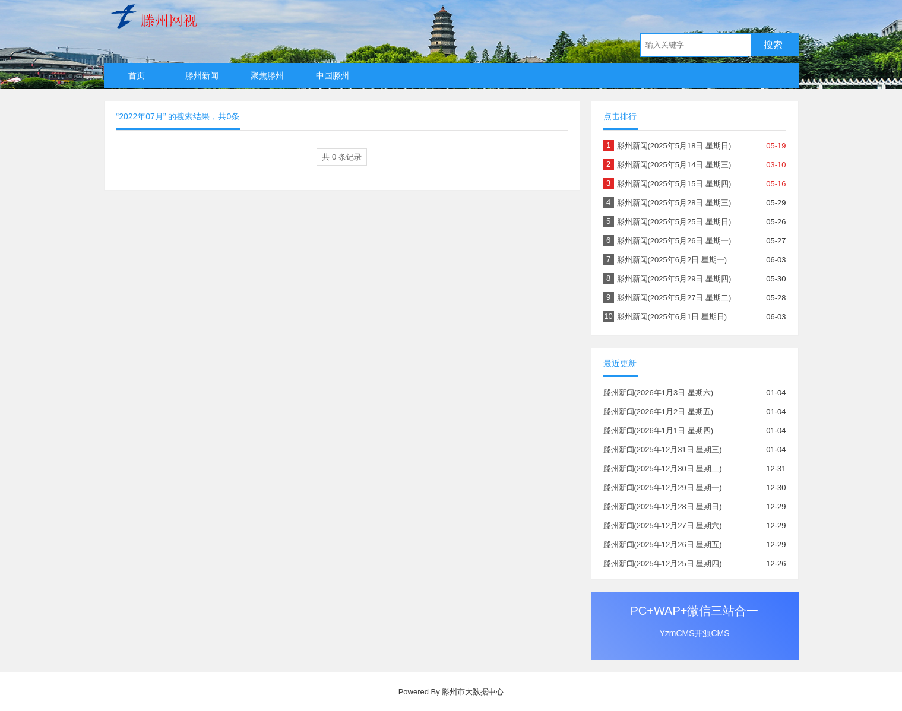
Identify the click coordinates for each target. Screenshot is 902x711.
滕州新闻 (202, 75)
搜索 (773, 45)
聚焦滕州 (267, 75)
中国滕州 (332, 75)
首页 (136, 75)
